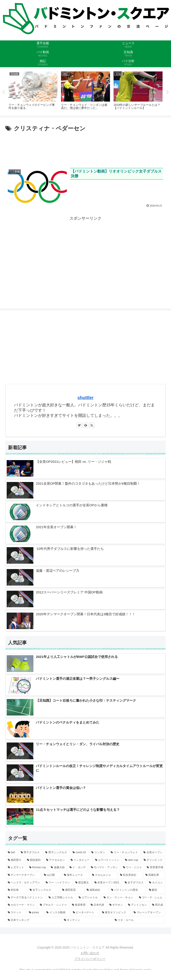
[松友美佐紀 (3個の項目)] (130, 875)
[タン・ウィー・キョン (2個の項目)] (119, 897)
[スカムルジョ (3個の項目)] (103, 875)
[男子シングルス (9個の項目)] (56, 852)
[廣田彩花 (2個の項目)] (72, 890)
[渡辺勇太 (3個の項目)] (82, 882)
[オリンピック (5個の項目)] (153, 860)
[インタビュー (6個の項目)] (80, 860)
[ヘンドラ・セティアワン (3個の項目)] (24, 882)
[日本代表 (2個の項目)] (97, 905)
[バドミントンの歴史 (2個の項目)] (127, 890)
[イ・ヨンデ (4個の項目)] (77, 867)
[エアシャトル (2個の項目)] (88, 897)
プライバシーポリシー (90, 958)
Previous (3, 92)
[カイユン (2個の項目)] (156, 882)
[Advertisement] (85, 147)
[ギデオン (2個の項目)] (116, 905)
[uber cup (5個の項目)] (132, 860)
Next (167, 92)
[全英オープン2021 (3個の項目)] (107, 882)
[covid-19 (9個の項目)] (79, 852)
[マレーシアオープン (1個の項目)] (148, 912)
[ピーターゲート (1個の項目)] (85, 912)
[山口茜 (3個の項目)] (51, 875)
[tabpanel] (33, 91)
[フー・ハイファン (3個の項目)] (58, 882)
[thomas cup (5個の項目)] (37, 867)
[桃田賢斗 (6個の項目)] (15, 860)
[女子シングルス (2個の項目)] (43, 890)
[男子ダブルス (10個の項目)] (31, 852)
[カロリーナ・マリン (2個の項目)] (21, 905)
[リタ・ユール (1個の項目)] (139, 920)
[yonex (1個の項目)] (35, 912)
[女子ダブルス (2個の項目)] (134, 882)
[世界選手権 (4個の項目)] (155, 867)
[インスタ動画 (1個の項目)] (57, 912)
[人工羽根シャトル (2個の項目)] (61, 897)
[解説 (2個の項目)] (156, 890)
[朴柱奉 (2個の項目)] (16, 890)
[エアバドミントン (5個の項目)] (107, 860)
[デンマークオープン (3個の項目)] (23, 875)
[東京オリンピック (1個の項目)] (115, 912)
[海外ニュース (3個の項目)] (75, 875)
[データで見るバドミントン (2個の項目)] (26, 897)
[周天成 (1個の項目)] (157, 905)
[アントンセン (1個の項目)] (137, 905)
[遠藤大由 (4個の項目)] (58, 867)
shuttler (85, 397)
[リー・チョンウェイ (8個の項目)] (124, 852)
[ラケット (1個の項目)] (16, 912)
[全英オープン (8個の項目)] (153, 852)
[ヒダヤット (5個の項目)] (16, 867)
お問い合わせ (90, 953)
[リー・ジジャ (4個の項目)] (132, 867)
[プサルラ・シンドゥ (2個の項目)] (53, 905)
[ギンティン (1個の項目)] (87, 920)
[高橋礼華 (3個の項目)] (154, 875)
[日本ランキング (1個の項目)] (33, 920)
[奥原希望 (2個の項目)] (79, 905)
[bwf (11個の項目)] (12, 852)
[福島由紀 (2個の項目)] (96, 890)
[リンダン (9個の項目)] (98, 852)
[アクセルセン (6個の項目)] (56, 860)
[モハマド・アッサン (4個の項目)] (104, 867)
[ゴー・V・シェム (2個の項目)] (151, 897)
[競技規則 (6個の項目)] (34, 860)
